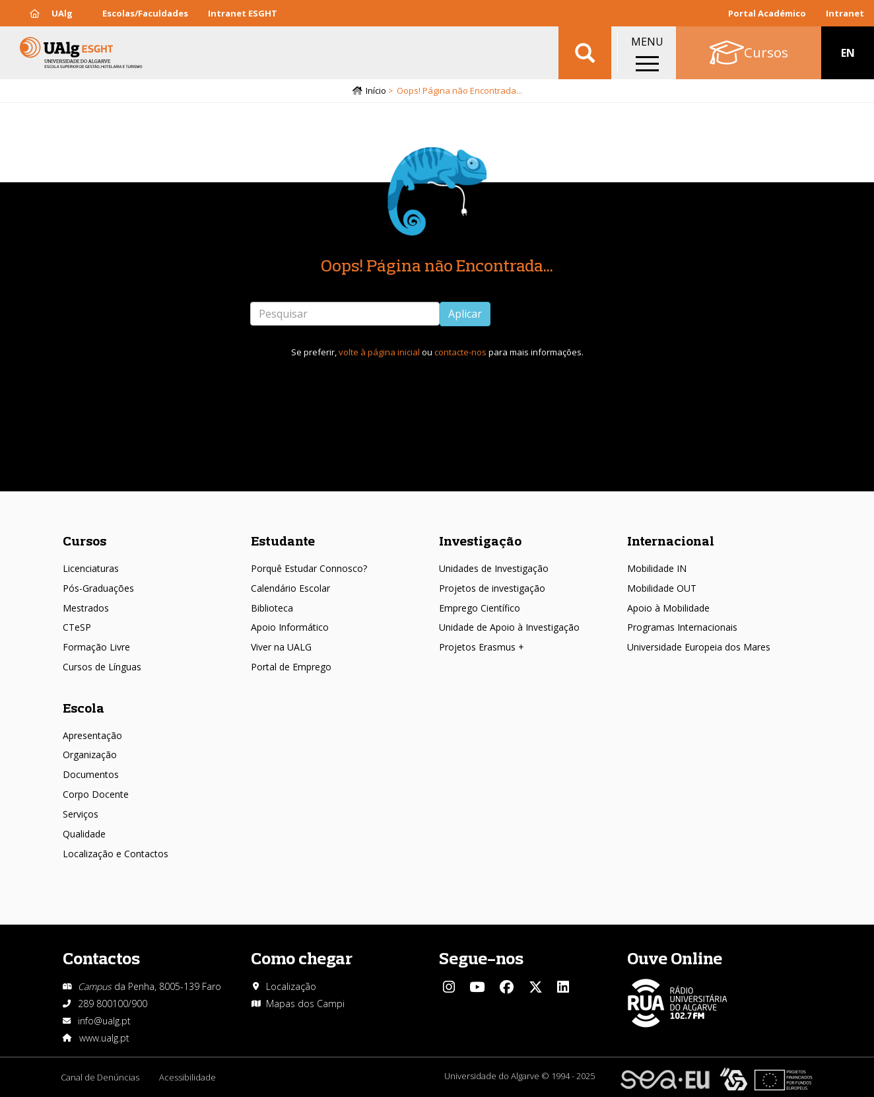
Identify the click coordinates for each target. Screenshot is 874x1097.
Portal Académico (767, 13)
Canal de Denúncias (100, 1077)
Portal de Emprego (291, 666)
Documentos (91, 774)
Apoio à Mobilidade (668, 608)
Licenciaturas (91, 568)
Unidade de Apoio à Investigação (509, 627)
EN (848, 53)
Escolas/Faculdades (145, 13)
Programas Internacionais (682, 627)
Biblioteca (272, 608)
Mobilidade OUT (661, 588)
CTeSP (77, 627)
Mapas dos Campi (305, 1003)
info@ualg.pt (104, 1020)
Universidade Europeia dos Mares (698, 647)
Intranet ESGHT (242, 13)
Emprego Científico (479, 608)
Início (376, 90)
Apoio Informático (290, 627)
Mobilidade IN (657, 568)
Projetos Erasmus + (481, 647)
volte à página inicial (379, 352)
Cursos (84, 540)
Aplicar (465, 313)
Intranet (845, 13)
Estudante (283, 540)
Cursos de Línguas (102, 666)
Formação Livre (96, 647)
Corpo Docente (96, 794)
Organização (90, 754)
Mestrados (86, 608)
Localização (291, 986)
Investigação (480, 540)
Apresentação (92, 735)
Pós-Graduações (98, 588)
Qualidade (84, 834)
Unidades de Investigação (494, 568)
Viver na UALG (281, 647)
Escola (83, 707)
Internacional (670, 540)
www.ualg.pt (104, 1038)
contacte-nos (460, 352)
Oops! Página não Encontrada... (437, 265)
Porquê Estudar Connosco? (309, 568)
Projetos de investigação (492, 588)
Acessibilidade (187, 1077)
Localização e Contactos (115, 853)
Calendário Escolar (290, 588)
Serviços (80, 814)
